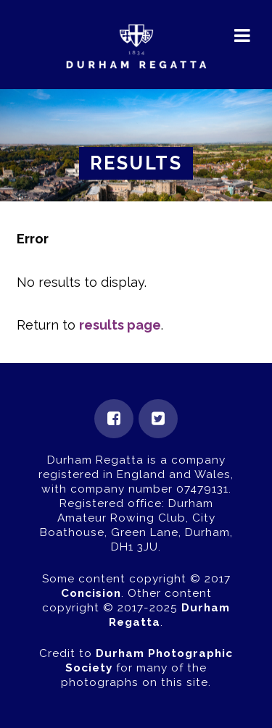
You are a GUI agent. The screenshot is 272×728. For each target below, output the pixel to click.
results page (120, 324)
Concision (91, 593)
